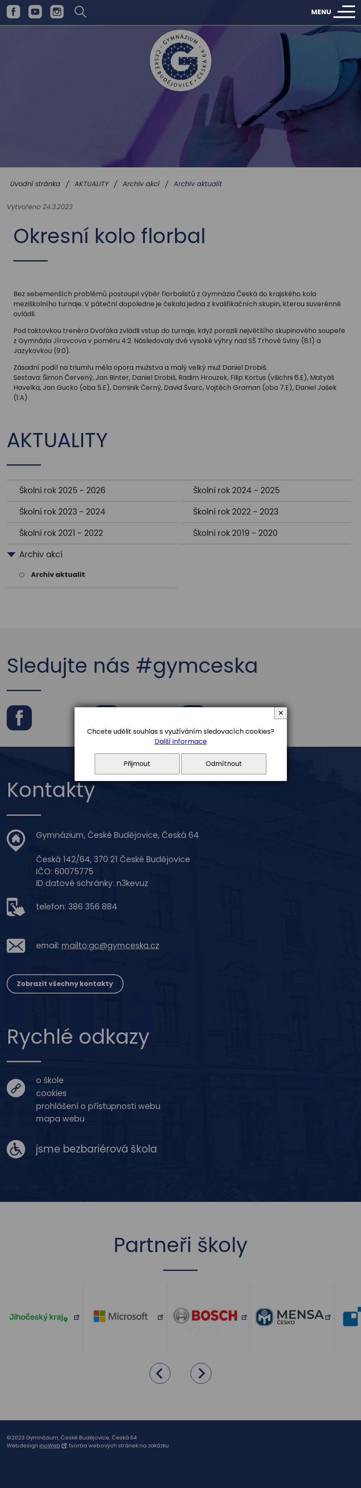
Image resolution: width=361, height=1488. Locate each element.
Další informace (181, 741)
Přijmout (137, 763)
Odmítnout (224, 763)
